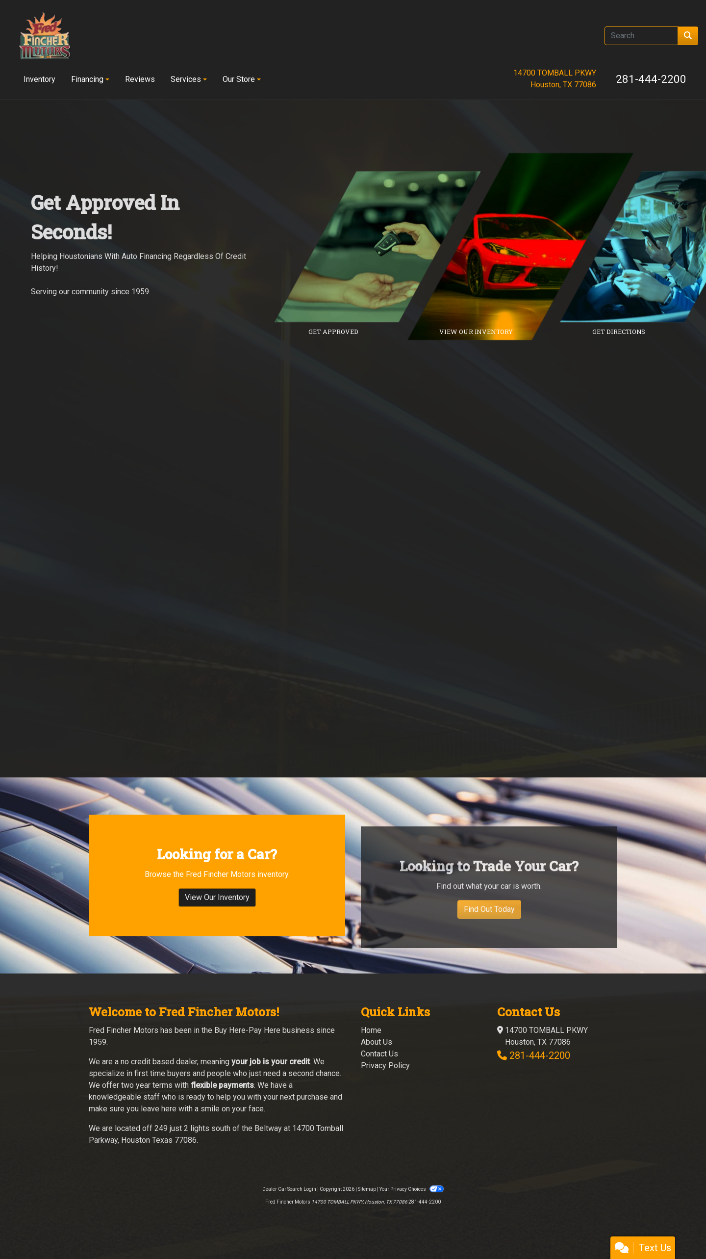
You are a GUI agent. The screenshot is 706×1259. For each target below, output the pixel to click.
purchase (312, 1097)
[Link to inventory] (527, 246)
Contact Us (379, 1053)
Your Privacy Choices (411, 1189)
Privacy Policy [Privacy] (385, 1065)
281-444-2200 (651, 79)
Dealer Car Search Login (289, 1189)
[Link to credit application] (385, 246)
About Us (376, 1042)
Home (371, 1030)
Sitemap (367, 1189)
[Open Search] (641, 35)
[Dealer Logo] (44, 35)
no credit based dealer (159, 1061)
